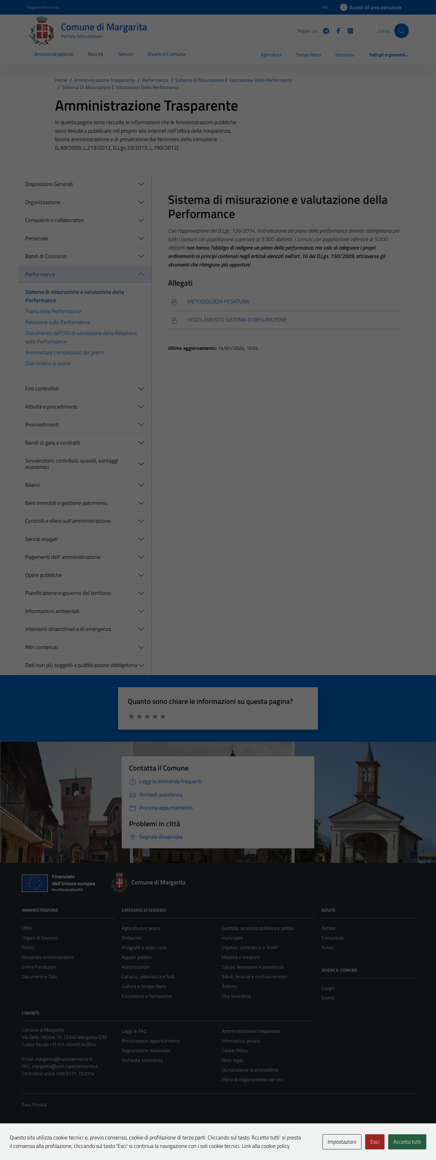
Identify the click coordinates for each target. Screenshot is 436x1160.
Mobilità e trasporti (240, 957)
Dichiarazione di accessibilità (250, 1069)
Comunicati (333, 937)
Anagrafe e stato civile (144, 947)
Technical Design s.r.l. (63, 1142)
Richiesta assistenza (142, 1060)
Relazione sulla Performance (57, 322)
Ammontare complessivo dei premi (64, 352)
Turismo (229, 986)
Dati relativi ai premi (48, 363)
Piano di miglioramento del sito (252, 1079)
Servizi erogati (41, 539)
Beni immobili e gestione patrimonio (66, 503)
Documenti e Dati (39, 976)
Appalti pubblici (137, 957)
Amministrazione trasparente (251, 1031)
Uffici (27, 928)
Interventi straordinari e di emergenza (68, 629)
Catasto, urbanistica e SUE (148, 976)
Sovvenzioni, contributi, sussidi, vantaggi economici (71, 463)
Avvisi (327, 947)
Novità (95, 54)
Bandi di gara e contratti (52, 443)
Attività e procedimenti (51, 407)
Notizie (328, 928)
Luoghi (328, 988)
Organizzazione (42, 202)
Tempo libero (308, 54)
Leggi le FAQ (134, 1031)
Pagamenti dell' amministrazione (62, 557)
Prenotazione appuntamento (151, 1040)
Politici (28, 947)
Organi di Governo (40, 937)
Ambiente (131, 937)
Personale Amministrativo (48, 957)
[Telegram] (324, 30)
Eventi (328, 997)
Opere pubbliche (43, 575)
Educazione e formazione (147, 995)
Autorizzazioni (136, 966)
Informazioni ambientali (52, 611)
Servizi (125, 54)
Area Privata (34, 1104)
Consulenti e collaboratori (54, 220)
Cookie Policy (235, 1050)
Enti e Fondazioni (39, 966)
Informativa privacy (241, 1040)
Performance (40, 274)
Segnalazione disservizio (146, 1050)
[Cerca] (401, 30)
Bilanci (32, 485)
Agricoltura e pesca (141, 928)
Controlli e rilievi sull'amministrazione (68, 521)
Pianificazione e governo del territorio (68, 593)
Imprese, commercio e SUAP (250, 947)
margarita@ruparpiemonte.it (63, 1058)
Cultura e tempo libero (144, 986)
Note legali (232, 1060)
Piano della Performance (53, 311)
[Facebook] (336, 30)
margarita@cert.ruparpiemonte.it (65, 1066)
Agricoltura (271, 54)
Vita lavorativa (236, 995)
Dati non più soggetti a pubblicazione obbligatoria (81, 665)
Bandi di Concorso (46, 256)
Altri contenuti (41, 647)
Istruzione (345, 54)
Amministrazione (54, 54)
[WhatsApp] (348, 30)
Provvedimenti (42, 424)
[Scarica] (284, 302)
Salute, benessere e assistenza (252, 966)
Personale (36, 238)
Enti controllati (42, 388)
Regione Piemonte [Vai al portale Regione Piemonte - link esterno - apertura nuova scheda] (43, 7)
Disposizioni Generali (49, 184)
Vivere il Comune (166, 54)
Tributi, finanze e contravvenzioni (254, 976)
